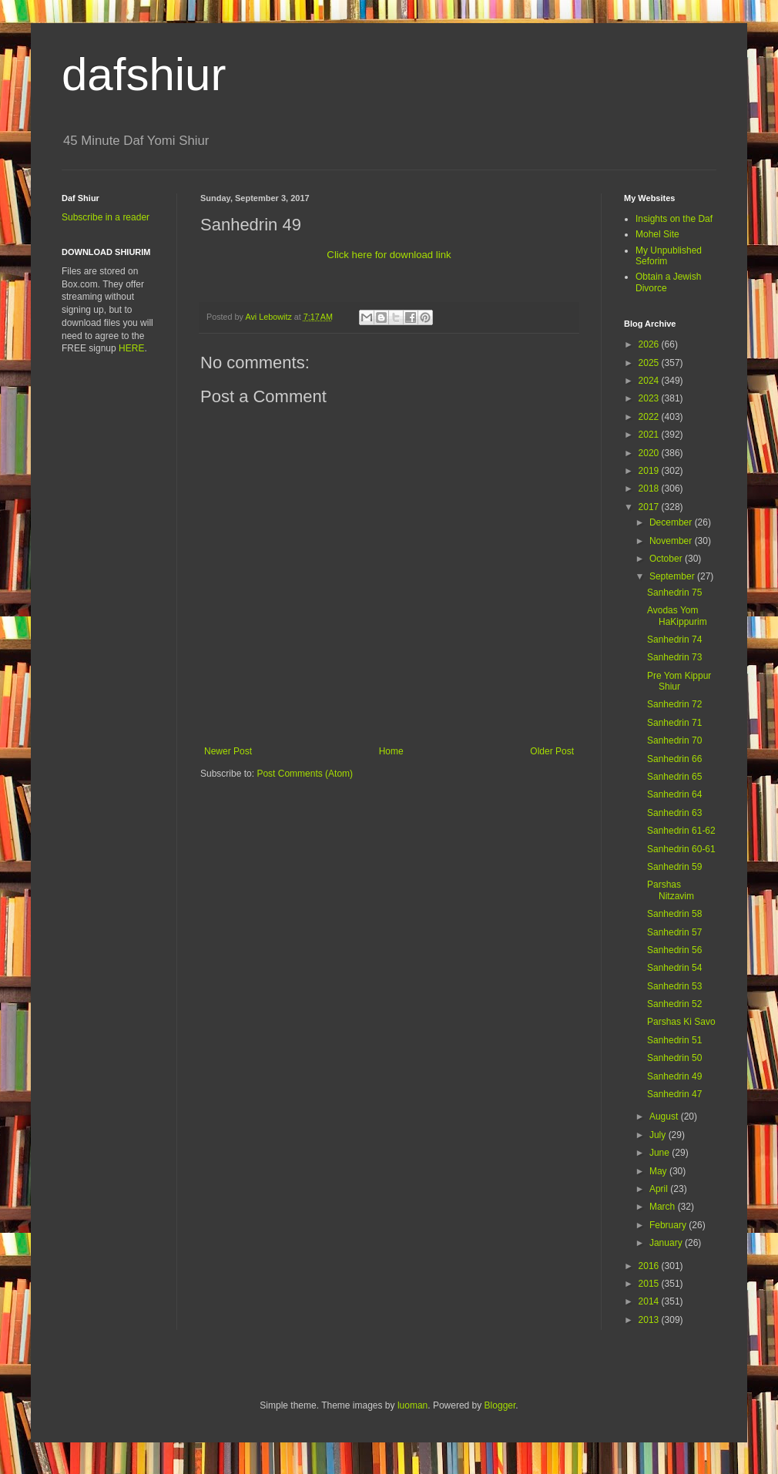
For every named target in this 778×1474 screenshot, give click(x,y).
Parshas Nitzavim (670, 890)
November (672, 541)
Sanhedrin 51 (674, 1040)
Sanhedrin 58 (674, 913)
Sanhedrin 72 (674, 704)
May (659, 1171)
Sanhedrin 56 (674, 950)
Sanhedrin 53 (674, 986)
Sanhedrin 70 (674, 740)
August (665, 1116)
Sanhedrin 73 (674, 657)
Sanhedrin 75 (674, 592)
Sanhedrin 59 (674, 866)
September (673, 576)
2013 (650, 1320)
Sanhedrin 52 (674, 1004)
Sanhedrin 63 (674, 813)
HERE (131, 348)
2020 (650, 453)
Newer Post (228, 751)
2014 (650, 1301)
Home (391, 751)
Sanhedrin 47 (674, 1094)
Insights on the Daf (674, 218)
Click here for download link (389, 254)
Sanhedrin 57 (674, 932)
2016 (650, 1266)
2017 (650, 507)
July (659, 1135)
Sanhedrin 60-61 (681, 849)
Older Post (552, 751)
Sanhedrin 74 (674, 639)
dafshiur (144, 74)
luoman (412, 1405)
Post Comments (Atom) (305, 773)
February (669, 1225)
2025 (650, 363)
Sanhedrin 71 (674, 722)
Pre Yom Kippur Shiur (679, 681)
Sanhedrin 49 (674, 1076)
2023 (650, 398)
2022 (650, 416)
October (667, 558)
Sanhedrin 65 (674, 776)
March (663, 1206)
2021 (650, 434)
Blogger (500, 1405)
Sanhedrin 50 (674, 1058)
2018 (650, 488)
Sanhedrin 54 (674, 967)
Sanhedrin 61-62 (681, 830)
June (660, 1152)
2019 (650, 470)
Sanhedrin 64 (674, 794)
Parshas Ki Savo (681, 1021)
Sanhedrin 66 (674, 759)
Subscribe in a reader (105, 217)
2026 (650, 344)
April (659, 1189)
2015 (650, 1283)
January (667, 1242)
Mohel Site (657, 234)
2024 (650, 380)
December (672, 522)
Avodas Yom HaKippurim (677, 615)
